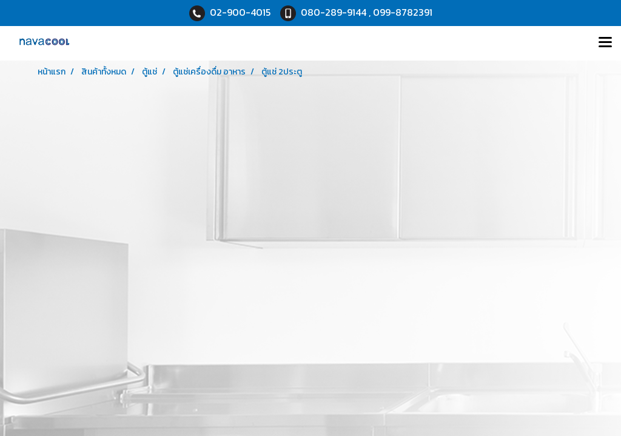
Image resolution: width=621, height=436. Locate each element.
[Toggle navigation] (605, 43)
